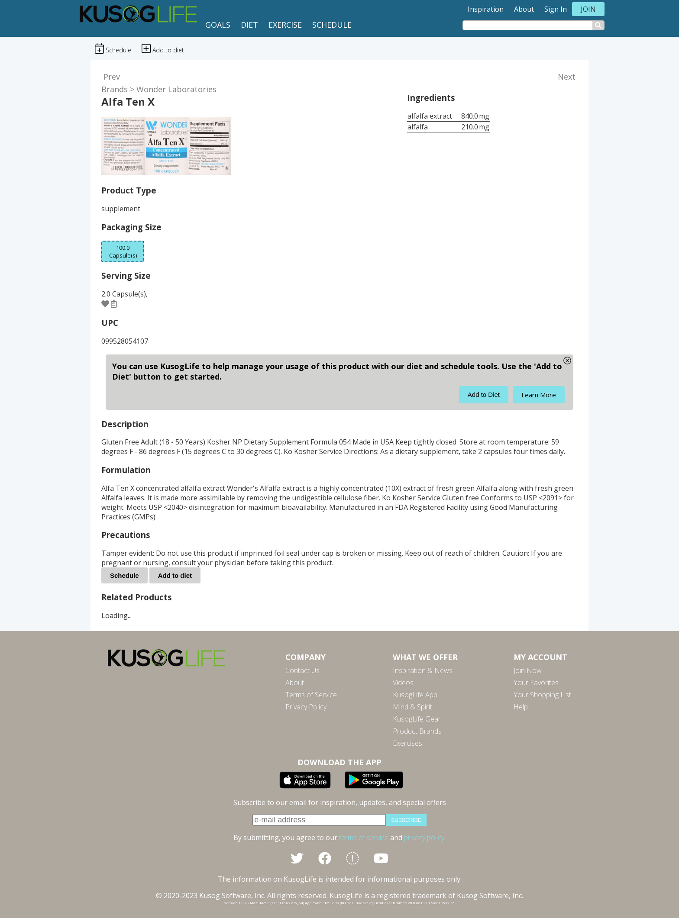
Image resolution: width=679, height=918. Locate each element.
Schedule (332, 24)
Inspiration (486, 9)
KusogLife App (415, 694)
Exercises (407, 743)
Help (521, 707)
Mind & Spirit (412, 707)
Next (567, 76)
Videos (403, 682)
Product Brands (417, 731)
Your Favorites (536, 682)
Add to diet (175, 575)
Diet (249, 24)
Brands (114, 89)
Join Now (528, 670)
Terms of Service (311, 694)
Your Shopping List (542, 694)
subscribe (406, 820)
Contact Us (302, 670)
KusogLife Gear (417, 719)
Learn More (538, 394)
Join (588, 9)
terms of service (363, 837)
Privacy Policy (306, 707)
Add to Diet (484, 394)
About (524, 9)
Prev (111, 76)
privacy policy (424, 837)
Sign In (555, 9)
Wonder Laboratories (176, 89)
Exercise (285, 24)
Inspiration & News (423, 670)
